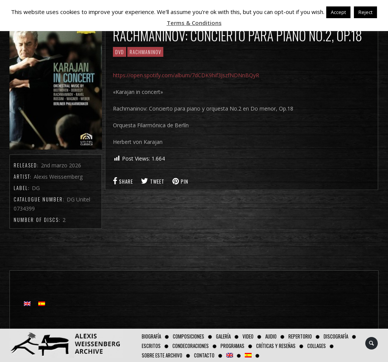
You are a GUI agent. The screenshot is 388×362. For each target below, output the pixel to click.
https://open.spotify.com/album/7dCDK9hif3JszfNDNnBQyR (186, 75)
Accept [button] (338, 12)
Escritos (151, 346)
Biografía (151, 336)
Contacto (204, 355)
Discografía (336, 336)
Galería (223, 336)
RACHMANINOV (145, 52)
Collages (316, 346)
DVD (119, 52)
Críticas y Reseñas (276, 346)
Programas (232, 346)
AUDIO (271, 336)
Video (247, 336)
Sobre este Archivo (162, 355)
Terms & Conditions (194, 23)
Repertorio (300, 336)
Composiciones (188, 336)
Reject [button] (365, 12)
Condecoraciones (190, 346)
